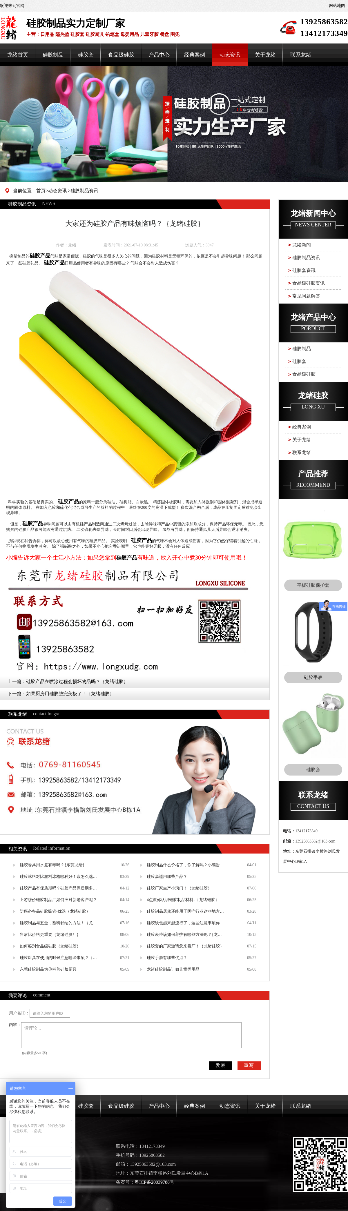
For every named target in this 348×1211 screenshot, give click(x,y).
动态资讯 (230, 55)
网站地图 (337, 5)
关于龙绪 (265, 55)
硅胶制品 (53, 55)
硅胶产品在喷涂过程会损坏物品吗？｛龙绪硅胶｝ (77, 681)
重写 (249, 1065)
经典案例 (194, 55)
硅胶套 (86, 55)
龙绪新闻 (301, 244)
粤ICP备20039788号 (154, 1182)
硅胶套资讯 (304, 270)
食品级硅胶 (121, 55)
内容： (15, 1025)
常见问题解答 (306, 295)
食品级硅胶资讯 (308, 283)
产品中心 (159, 55)
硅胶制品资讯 (84, 190)
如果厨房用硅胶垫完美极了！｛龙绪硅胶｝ (70, 693)
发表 (220, 1065)
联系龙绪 (300, 55)
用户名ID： (19, 1013)
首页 (41, 190)
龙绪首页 (17, 55)
